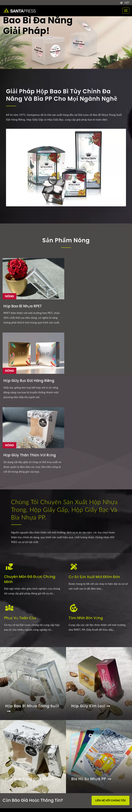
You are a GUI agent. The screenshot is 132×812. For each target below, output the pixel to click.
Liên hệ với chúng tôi (86, 785)
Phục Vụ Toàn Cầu (20, 463)
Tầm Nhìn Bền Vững (86, 463)
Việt (126, 2)
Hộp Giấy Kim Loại (91, 553)
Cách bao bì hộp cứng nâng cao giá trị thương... (30, 770)
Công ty (78, 771)
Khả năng (79, 764)
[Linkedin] (12, 704)
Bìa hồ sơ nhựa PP (91, 626)
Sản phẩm (79, 744)
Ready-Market (121, 804)
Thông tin (79, 778)
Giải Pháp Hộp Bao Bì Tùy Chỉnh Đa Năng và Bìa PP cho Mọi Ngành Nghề (64, 95)
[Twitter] (8, 704)
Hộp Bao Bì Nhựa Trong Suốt (32, 556)
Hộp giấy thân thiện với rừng (109, 294)
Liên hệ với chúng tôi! (110, 646)
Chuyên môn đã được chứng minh (30, 425)
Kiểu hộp (79, 751)
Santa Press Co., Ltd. (33, 804)
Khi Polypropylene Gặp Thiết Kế (24, 753)
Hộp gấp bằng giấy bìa (30, 626)
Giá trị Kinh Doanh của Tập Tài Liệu (27, 738)
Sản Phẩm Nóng (66, 241)
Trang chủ (79, 737)
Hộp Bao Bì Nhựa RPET (18, 294)
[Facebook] (4, 704)
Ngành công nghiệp (85, 757)
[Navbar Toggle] (125, 11)
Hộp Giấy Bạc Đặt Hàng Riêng (62, 294)
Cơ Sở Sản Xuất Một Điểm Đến (95, 422)
